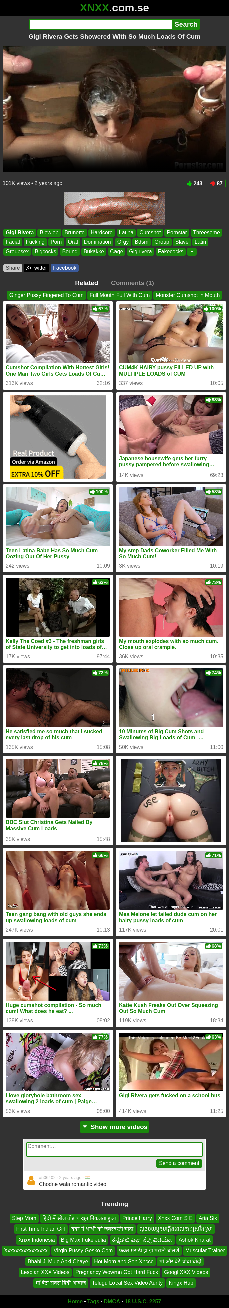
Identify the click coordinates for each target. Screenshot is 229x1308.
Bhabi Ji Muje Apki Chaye (58, 1261)
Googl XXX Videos (186, 1272)
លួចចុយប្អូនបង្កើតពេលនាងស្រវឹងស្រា (176, 1229)
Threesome (206, 232)
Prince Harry (137, 1218)
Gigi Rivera (20, 232)
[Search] (100, 24)
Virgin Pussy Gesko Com (83, 1250)
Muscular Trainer (205, 1250)
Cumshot (150, 232)
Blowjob (49, 232)
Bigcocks (45, 251)
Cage (116, 251)
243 (195, 183)
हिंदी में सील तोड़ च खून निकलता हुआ (79, 1218)
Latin (200, 242)
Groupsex (17, 251)
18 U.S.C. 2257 (143, 1301)
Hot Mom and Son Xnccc (123, 1261)
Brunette (75, 232)
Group (161, 242)
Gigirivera (140, 251)
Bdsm (141, 242)
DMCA (112, 1301)
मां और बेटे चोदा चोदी (180, 1261)
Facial (13, 242)
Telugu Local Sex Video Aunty (127, 1283)
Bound (69, 251)
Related (86, 282)
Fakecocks (170, 251)
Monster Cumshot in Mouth (188, 295)
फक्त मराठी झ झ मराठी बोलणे (149, 1250)
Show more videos (115, 1126)
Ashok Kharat (195, 1239)
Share (13, 268)
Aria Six (208, 1218)
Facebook (64, 268)
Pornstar (177, 232)
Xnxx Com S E (175, 1218)
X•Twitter (36, 268)
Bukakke (94, 251)
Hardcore (102, 232)
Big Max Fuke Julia (83, 1239)
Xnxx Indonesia (36, 1239)
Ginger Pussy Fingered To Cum (46, 295)
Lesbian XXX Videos (45, 1272)
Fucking (35, 242)
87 (216, 183)
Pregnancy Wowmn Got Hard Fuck (116, 1272)
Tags (93, 1301)
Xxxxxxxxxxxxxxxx (26, 1250)
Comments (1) (132, 282)
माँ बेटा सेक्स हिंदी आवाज (61, 1283)
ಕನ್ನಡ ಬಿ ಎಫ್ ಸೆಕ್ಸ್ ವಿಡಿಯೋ (142, 1239)
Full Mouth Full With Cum (120, 295)
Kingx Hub (181, 1283)
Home (75, 1301)
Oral (73, 242)
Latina (126, 232)
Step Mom (24, 1218)
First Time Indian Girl (41, 1229)
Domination (97, 242)
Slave (182, 242)
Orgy (123, 242)
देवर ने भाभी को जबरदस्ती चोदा (102, 1229)
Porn (56, 242)
